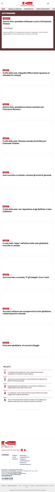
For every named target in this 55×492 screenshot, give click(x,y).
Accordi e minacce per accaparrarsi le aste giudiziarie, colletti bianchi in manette (27, 312)
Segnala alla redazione (12, 485)
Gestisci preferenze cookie (42, 485)
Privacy (20, 485)
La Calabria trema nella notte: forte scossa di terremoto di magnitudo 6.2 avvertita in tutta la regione (25, 373)
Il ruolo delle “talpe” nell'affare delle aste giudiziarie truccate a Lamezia (25, 244)
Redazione (3, 485)
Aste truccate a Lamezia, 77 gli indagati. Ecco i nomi (26, 277)
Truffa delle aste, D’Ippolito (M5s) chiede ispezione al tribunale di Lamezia (26, 74)
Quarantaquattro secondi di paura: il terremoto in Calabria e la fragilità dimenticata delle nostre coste (26, 386)
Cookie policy (26, 485)
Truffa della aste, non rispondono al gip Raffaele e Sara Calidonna (27, 210)
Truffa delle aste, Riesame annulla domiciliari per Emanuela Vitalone (24, 142)
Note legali (32, 485)
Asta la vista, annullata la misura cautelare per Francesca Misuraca (23, 108)
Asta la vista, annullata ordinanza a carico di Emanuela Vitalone (27, 22)
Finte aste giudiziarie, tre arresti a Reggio (21, 345)
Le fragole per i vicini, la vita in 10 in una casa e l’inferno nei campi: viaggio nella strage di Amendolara (28, 393)
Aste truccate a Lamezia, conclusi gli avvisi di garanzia (27, 175)
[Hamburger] (2, 3)
